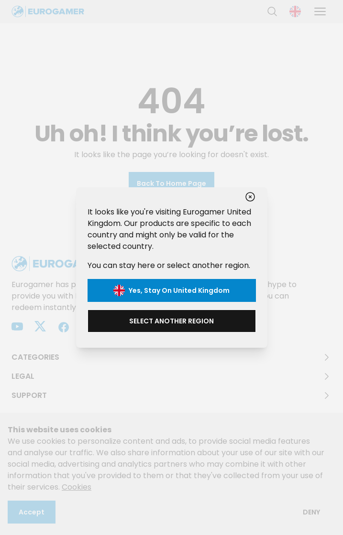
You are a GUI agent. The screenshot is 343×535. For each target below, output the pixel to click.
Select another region (171, 321)
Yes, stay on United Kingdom (171, 290)
